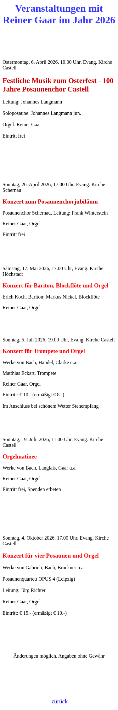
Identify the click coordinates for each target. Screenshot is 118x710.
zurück (59, 701)
